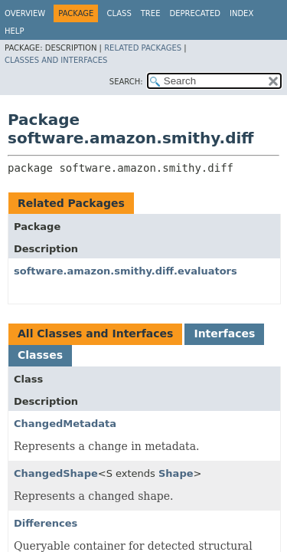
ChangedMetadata (65, 423)
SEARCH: (126, 81)
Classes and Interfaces (56, 60)
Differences (45, 523)
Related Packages (142, 48)
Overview (25, 13)
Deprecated (194, 13)
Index (241, 13)
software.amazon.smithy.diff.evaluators (125, 271)
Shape (176, 473)
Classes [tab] (40, 355)
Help (14, 31)
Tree (151, 13)
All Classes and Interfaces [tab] (95, 333)
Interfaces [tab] (224, 333)
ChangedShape (56, 473)
